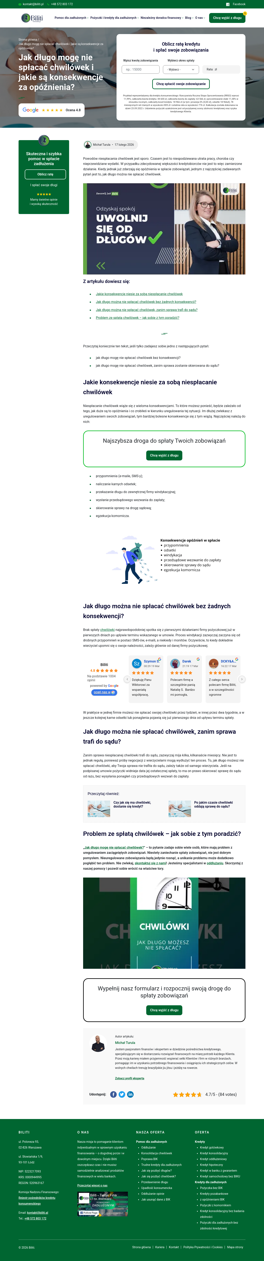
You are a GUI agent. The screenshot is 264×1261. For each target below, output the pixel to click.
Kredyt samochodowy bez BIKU (220, 1176)
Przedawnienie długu (154, 1182)
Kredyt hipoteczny (211, 1164)
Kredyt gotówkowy (212, 1147)
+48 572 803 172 (60, 4)
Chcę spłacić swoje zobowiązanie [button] (181, 84)
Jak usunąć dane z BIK (155, 1199)
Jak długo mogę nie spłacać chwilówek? (114, 847)
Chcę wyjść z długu (164, 455)
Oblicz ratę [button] (45, 174)
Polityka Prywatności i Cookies (203, 1247)
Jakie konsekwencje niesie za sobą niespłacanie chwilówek (139, 294)
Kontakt (174, 1247)
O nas (199, 17)
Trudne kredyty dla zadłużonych (161, 1164)
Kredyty (200, 1141)
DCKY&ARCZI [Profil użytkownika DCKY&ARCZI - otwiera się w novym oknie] (229, 661)
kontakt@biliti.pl (31, 4)
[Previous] (127, 679)
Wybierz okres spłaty (180, 60)
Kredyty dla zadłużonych (211, 1182)
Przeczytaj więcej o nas (92, 1185)
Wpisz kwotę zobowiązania (140, 60)
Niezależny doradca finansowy (161, 17)
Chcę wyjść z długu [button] (229, 16)
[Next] (241, 679)
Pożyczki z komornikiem (215, 1205)
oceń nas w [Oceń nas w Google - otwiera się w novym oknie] (104, 692)
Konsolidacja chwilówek (156, 1153)
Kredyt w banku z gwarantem (218, 1170)
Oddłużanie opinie (152, 1193)
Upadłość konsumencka (156, 1188)
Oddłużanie (148, 1147)
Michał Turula (125, 1043)
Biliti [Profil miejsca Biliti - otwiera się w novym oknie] (104, 664)
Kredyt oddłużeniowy (213, 1159)
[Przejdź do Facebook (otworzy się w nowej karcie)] (102, 1203)
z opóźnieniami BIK (212, 1199)
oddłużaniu (215, 863)
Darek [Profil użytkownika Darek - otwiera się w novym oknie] (186, 661)
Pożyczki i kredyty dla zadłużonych (113, 17)
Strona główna (141, 1247)
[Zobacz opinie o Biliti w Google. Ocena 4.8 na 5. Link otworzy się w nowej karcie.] (51, 110)
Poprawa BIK (149, 1159)
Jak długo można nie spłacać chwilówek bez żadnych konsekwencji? (146, 302)
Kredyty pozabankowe (214, 1193)
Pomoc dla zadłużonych (70, 17)
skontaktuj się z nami (150, 863)
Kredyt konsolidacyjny (214, 1153)
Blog (188, 17)
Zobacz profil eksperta (129, 1078)
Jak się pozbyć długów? (156, 1170)
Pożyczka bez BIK (211, 1188)
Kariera (159, 1247)
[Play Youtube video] (164, 229)
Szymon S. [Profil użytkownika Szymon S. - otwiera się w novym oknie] (152, 661)
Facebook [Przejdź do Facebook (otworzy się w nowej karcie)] (235, 4)
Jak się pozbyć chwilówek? (158, 1176)
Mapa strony (235, 1247)
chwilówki (107, 630)
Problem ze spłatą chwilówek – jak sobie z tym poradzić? (137, 318)
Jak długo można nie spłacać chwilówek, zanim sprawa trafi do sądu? (147, 310)
